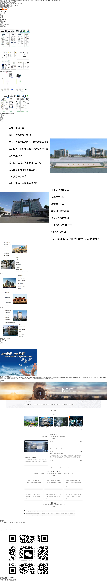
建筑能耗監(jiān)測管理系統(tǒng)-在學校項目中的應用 (53, 480)
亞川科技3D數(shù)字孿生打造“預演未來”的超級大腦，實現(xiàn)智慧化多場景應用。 (76, 427)
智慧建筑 (1, 23)
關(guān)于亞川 (2, 339)
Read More (1, 379)
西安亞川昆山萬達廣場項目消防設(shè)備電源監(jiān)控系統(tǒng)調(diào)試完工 (73, 480)
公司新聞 (37, 404)
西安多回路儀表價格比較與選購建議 (5, 2)
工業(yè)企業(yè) (2, 119)
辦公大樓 (1, 117)
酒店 (0, 122)
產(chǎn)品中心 (2, 18)
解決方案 (1, 17)
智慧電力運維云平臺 (3, 25)
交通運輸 (1, 121)
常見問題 (65, 404)
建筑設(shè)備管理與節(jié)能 (4, 24)
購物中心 (1, 120)
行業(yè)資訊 (45, 404)
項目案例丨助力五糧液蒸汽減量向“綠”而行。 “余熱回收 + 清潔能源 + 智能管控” (31, 427)
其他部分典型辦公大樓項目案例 (5, 338)
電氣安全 (1, 15)
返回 (81, 401)
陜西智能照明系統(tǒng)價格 (31, 524)
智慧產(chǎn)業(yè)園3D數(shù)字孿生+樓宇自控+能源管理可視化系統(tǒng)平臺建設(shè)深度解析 (61, 427)
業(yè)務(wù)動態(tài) (55, 404)
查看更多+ (53, 414)
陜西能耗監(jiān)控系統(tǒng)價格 (41, 524)
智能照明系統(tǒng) (3, 21)
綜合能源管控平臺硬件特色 (4, 4)
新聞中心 (32, 401)
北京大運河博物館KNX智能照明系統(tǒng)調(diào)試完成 (33, 480)
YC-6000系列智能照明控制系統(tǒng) (6, 71)
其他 (0, 381)
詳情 (26, 486)
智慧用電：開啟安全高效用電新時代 (56, 453)
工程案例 (1, 114)
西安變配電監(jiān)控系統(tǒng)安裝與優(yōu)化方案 (8, 1)
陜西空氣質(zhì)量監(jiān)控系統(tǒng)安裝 (9, 524)
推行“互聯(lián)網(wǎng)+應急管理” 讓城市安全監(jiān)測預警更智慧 (10, 3)
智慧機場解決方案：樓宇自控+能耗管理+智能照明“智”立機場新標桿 (46, 427)
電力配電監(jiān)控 (3, 26)
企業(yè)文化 (2, 344)
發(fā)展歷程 (2, 343)
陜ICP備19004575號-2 (6, 581)
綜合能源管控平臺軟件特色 (4, 6)
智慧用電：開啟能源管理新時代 (31, 457)
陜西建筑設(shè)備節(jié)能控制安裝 (21, 524)
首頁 (0, 14)
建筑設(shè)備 (2, 16)
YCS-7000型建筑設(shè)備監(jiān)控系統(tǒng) (7, 113)
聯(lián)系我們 (2, 380)
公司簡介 (1, 342)
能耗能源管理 (2, 22)
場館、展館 (1, 118)
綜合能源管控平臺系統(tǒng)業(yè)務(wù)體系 (7, 5)
